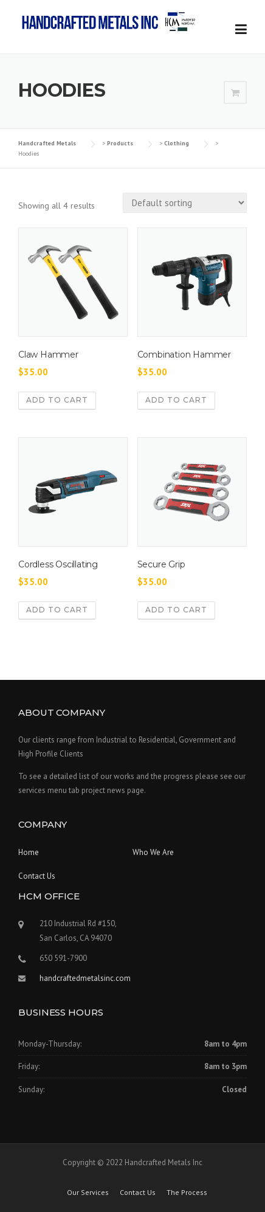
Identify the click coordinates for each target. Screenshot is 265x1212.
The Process (187, 1192)
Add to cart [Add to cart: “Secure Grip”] (176, 609)
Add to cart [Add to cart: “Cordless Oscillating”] (57, 609)
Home (28, 852)
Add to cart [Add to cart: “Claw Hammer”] (57, 399)
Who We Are (153, 852)
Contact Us (36, 876)
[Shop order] (185, 203)
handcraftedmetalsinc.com (85, 978)
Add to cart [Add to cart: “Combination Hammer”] (176, 399)
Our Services (88, 1192)
